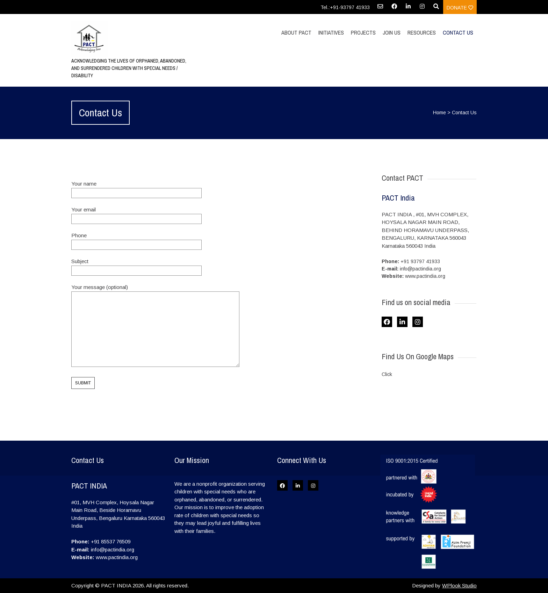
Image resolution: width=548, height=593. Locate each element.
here (399, 374)
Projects (363, 32)
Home (439, 112)
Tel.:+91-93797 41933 (345, 7)
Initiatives (331, 32)
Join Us (392, 32)
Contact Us (458, 32)
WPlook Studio (459, 585)
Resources (422, 32)
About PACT (296, 32)
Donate (460, 7)
